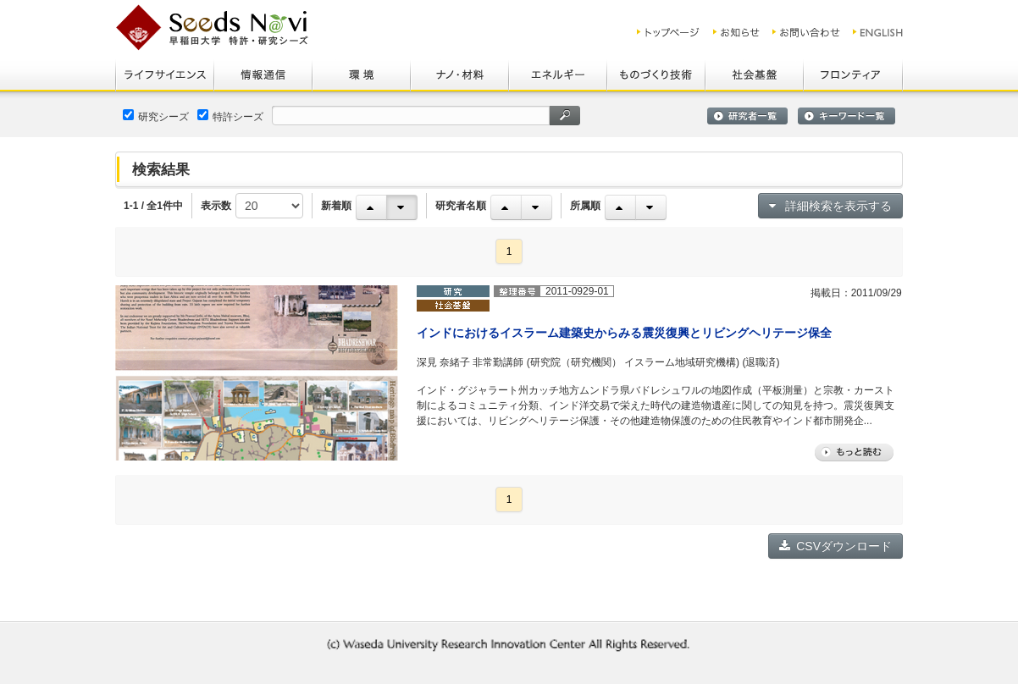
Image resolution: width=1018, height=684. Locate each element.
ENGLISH (878, 32)
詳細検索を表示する (830, 205)
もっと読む (854, 452)
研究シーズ (156, 116)
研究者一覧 (747, 116)
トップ (668, 32)
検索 (565, 115)
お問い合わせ (806, 32)
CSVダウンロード (835, 546)
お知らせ (736, 32)
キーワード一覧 (846, 116)
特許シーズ (230, 116)
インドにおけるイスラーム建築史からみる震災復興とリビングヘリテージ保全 (624, 332)
